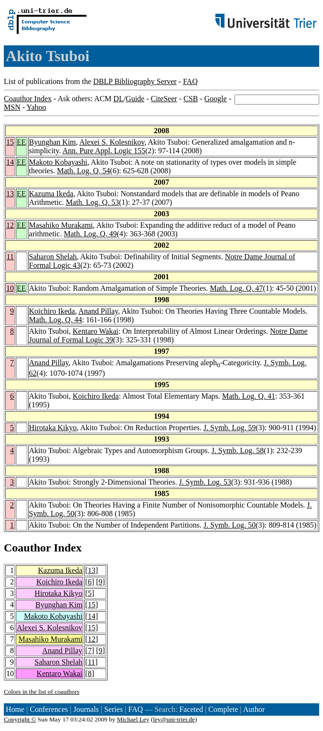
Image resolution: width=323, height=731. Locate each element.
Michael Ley (133, 719)
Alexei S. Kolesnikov (111, 142)
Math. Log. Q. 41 (248, 396)
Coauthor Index (28, 99)
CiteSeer (164, 99)
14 (10, 162)
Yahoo (36, 107)
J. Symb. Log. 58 (238, 450)
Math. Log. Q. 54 (83, 171)
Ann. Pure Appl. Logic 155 (104, 151)
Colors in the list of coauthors (41, 691)
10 (10, 288)
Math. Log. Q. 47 (236, 288)
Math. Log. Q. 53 (92, 202)
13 (10, 194)
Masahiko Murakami (61, 225)
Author (254, 709)
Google (216, 99)
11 (10, 257)
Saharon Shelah (53, 257)
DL (118, 99)
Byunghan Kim (52, 142)
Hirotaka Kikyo (53, 428)
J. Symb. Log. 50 (230, 525)
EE (21, 142)
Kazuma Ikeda (51, 194)
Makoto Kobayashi (58, 162)
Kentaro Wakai (95, 331)
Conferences (49, 709)
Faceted (191, 709)
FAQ (190, 81)
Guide (135, 99)
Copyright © (20, 719)
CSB (190, 99)
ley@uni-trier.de (173, 719)
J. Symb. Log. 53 (205, 482)
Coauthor (27, 547)
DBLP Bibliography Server (135, 81)
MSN (12, 107)
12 (10, 225)
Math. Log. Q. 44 (55, 320)
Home (15, 709)
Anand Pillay (98, 311)
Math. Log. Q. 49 (90, 234)
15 (10, 142)
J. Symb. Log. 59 (230, 428)
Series (113, 709)
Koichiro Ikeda (52, 311)
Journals (85, 709)
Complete (223, 709)
